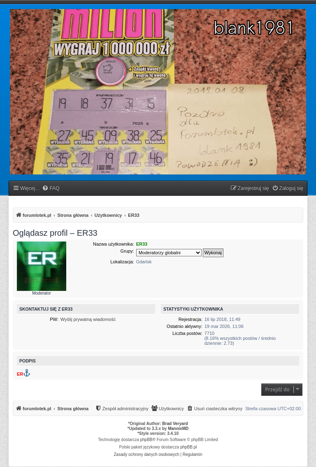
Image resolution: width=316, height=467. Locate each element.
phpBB (146, 439)
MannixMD (178, 428)
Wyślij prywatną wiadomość (88, 319)
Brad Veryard (175, 423)
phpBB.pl (188, 447)
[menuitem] (50, 188)
